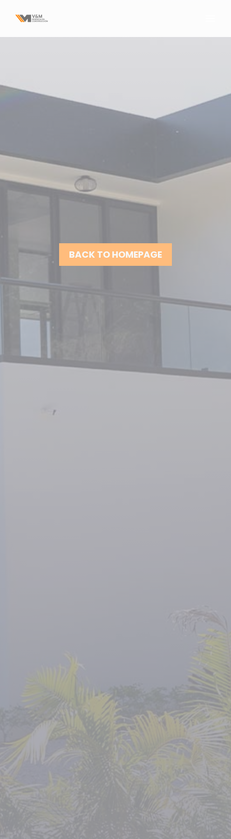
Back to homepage (115, 254)
